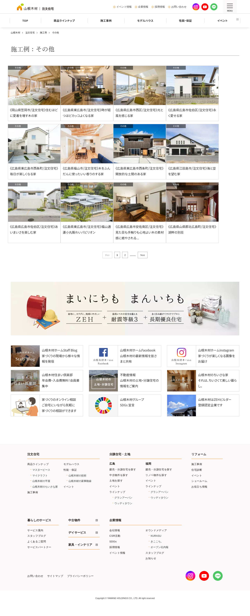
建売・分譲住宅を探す (122, 478)
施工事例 (32, 501)
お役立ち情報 (199, 495)
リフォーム (198, 463)
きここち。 (157, 550)
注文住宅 (33, 463)
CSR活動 (115, 544)
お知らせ (151, 567)
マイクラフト (40, 484)
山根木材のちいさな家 (45, 495)
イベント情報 (124, 6)
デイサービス (77, 541)
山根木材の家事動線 (80, 489)
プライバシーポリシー (80, 584)
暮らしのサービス (39, 529)
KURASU (156, 544)
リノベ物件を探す (156, 483)
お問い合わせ (179, 6)
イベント (68, 495)
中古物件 (74, 529)
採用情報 (160, 6)
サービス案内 (35, 539)
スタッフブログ (36, 544)
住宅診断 (196, 478)
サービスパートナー (39, 556)
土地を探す (116, 489)
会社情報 (114, 539)
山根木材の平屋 (41, 489)
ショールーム (199, 489)
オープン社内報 (159, 556)
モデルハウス (71, 472)
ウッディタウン (123, 512)
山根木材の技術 (77, 484)
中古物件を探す (118, 483)
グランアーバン (123, 506)
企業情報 (143, 6)
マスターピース (41, 478)
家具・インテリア (80, 553)
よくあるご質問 (36, 550)
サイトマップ (55, 584)
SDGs (113, 550)
